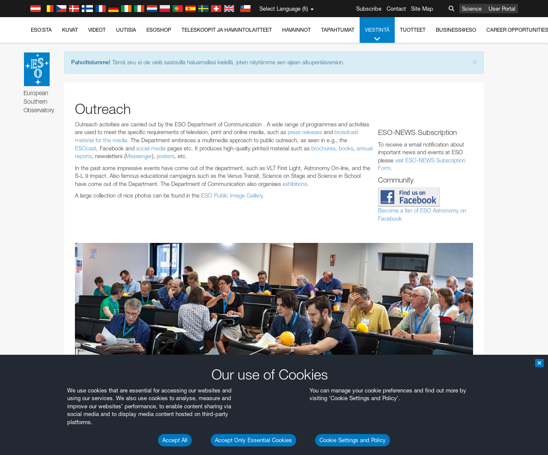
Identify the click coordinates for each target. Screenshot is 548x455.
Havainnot (296, 30)
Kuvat (70, 30)
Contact (396, 8)
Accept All (175, 440)
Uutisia (126, 30)
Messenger (138, 156)
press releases (305, 132)
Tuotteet (413, 30)
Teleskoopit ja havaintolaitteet (227, 30)
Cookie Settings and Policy (352, 440)
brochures (323, 148)
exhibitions (295, 183)
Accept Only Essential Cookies (253, 440)
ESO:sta (41, 30)
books (346, 148)
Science (472, 8)
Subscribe (368, 8)
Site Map (422, 8)
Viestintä (377, 35)
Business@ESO (456, 30)
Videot (97, 30)
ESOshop (158, 30)
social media (151, 148)
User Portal (501, 8)
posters (165, 156)
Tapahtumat (337, 30)
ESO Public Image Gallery (231, 195)
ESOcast (85, 148)
